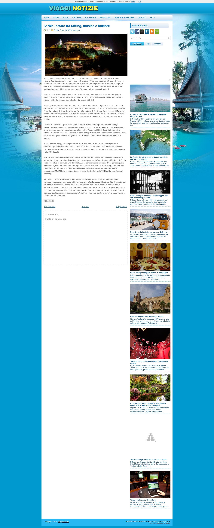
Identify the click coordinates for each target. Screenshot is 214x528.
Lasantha (154, 521)
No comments (76, 30)
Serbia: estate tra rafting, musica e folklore (77, 26)
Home (46, 18)
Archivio (157, 44)
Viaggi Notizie (63, 521)
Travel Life (105, 18)
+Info (133, 2)
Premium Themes (164, 521)
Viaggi (56, 18)
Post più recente (49, 207)
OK (140, 2)
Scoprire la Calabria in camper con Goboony (149, 232)
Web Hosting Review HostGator (159, 523)
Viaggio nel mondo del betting (142, 500)
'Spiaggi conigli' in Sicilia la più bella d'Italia (148, 459)
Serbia (56, 30)
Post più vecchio (121, 207)
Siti (153, 17)
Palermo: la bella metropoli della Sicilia (146, 316)
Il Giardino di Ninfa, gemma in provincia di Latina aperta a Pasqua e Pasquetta (148, 404)
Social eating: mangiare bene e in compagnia (149, 273)
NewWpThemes (137, 521)
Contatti (142, 18)
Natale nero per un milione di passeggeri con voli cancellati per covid (149, 197)
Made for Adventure (124, 18)
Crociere (76, 18)
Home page (85, 207)
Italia (65, 18)
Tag (147, 44)
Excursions (90, 18)
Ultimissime (137, 44)
